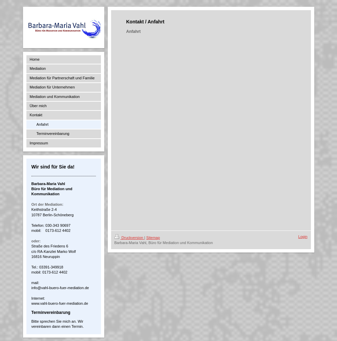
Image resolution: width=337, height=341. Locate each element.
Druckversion (129, 238)
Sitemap (153, 238)
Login (303, 237)
